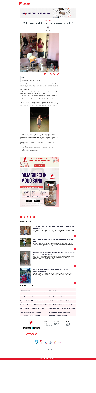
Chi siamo (45, 323)
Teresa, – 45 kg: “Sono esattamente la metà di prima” (31, 312)
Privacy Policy (68, 323)
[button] (45, 74)
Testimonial (56, 324)
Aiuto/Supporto (56, 323)
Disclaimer (45, 328)
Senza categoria (48, 20)
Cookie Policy (68, 324)
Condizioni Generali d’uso (58, 326)
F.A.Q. (55, 325)
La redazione (46, 324)
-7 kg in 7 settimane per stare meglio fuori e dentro (30, 315)
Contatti (45, 326)
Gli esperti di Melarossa (48, 325)
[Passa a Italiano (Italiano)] (48, 361)
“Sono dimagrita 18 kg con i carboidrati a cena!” (58, 315)
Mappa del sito (68, 326)
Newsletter (67, 325)
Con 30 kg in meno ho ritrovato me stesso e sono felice (59, 312)
